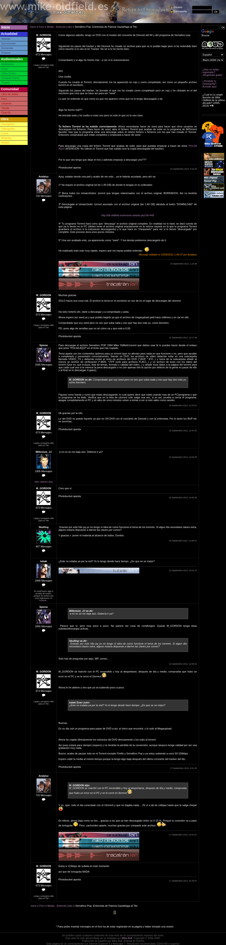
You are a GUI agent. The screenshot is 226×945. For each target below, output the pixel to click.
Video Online (8, 73)
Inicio (5, 27)
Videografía (7, 128)
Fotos (4, 68)
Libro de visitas (9, 94)
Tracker (5, 82)
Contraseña (180, 11)
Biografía (6, 138)
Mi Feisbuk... (45, 599)
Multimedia (7, 64)
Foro (4, 98)
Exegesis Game (10, 78)
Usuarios (6, 103)
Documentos (8, 43)
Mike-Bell (127, 938)
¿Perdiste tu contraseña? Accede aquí (209, 84)
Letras (5, 133)
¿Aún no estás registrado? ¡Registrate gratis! (212, 72)
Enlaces (5, 52)
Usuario (178, 7)
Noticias (5, 38)
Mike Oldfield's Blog (44, 482)
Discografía (7, 124)
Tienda (5, 108)
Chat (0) (6, 112)
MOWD (5, 142)
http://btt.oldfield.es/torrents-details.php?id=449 (127, 215)
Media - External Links (59, 26)
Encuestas (7, 48)
